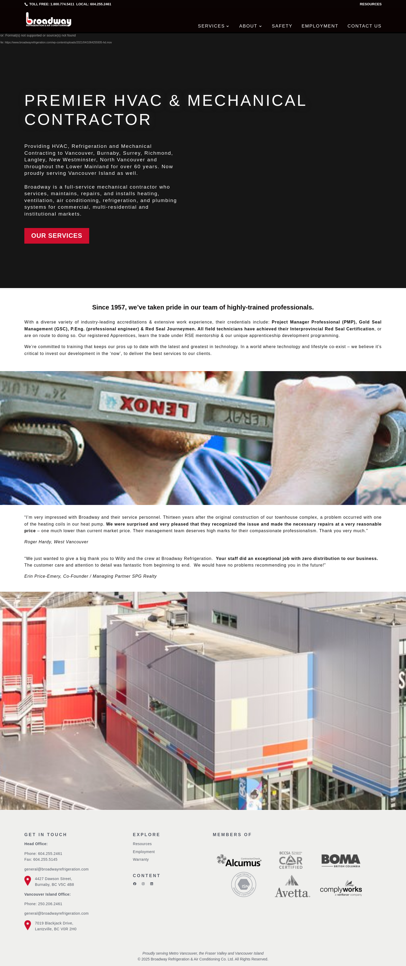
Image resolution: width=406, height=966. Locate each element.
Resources (371, 4)
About (248, 26)
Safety (282, 26)
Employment (320, 26)
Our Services (56, 235)
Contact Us (365, 26)
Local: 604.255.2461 (93, 4)
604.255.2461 (50, 853)
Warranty (141, 859)
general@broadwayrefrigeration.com (56, 869)
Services (211, 26)
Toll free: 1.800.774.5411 (51, 4)
